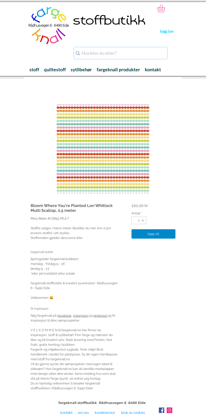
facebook (64, 315)
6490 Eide (136, 403)
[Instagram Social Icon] (169, 410)
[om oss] (83, 413)
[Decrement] (134, 220)
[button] (165, 8)
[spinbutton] (138, 220)
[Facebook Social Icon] (161, 410)
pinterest (100, 315)
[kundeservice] (105, 413)
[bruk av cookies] (133, 413)
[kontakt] (66, 413)
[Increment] (143, 220)
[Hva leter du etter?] (121, 53)
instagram (81, 315)
